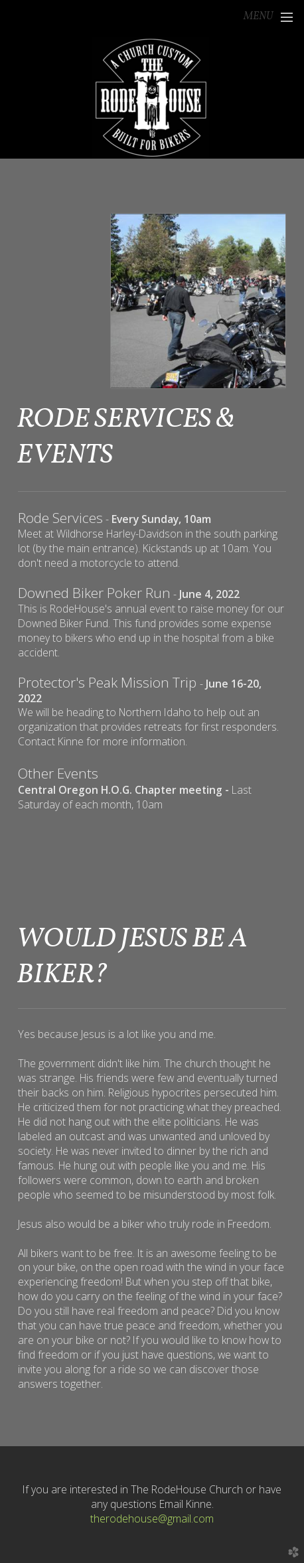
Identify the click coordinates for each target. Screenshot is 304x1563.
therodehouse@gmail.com (152, 1518)
